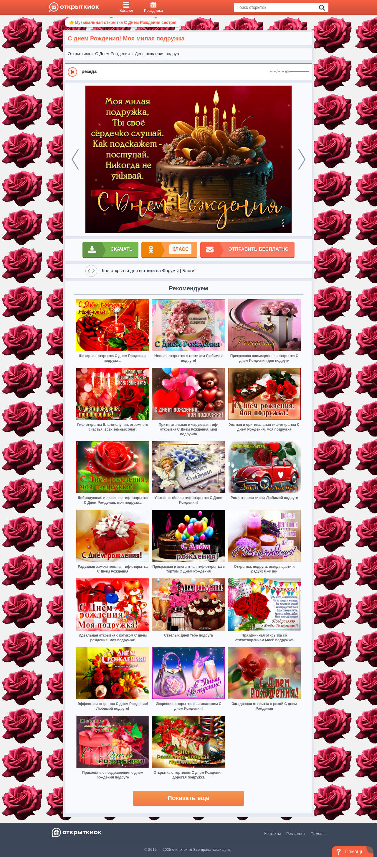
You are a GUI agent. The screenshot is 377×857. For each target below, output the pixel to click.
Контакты (272, 833)
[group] (188, 72)
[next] (302, 159)
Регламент (295, 833)
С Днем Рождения (112, 53)
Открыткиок (79, 53)
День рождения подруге (157, 53)
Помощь (318, 833)
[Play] (72, 72)
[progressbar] (299, 72)
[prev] (75, 159)
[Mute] (287, 72)
